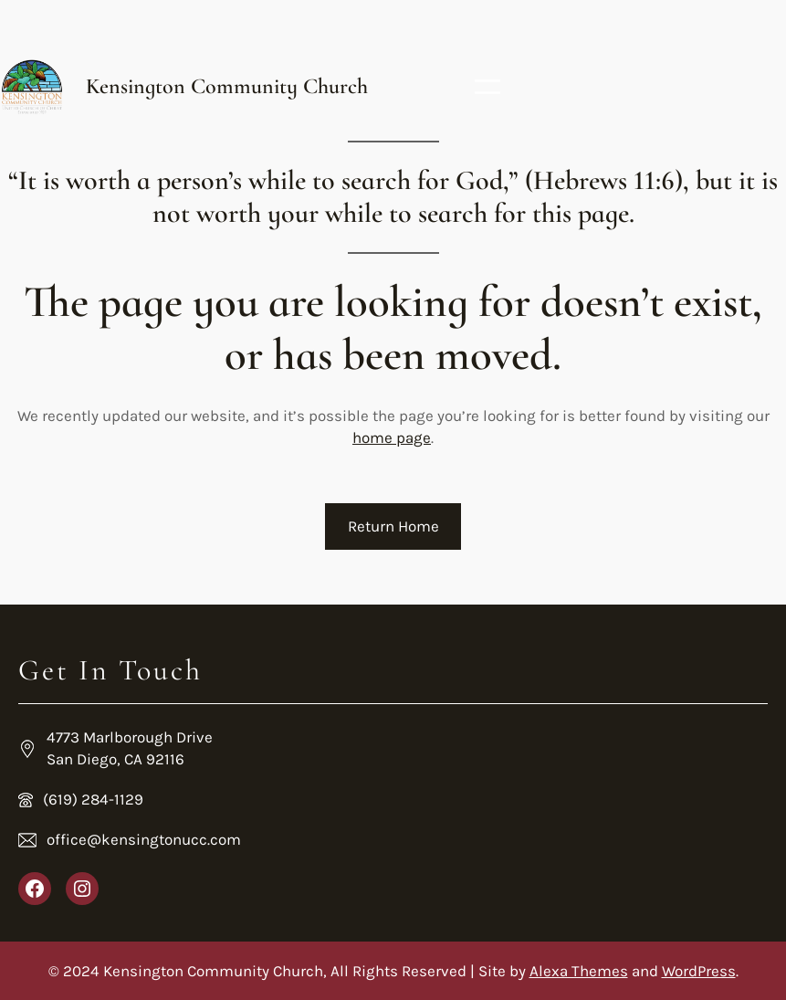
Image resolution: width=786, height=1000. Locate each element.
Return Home (393, 526)
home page (391, 437)
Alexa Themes (578, 971)
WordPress (699, 971)
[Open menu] (487, 87)
